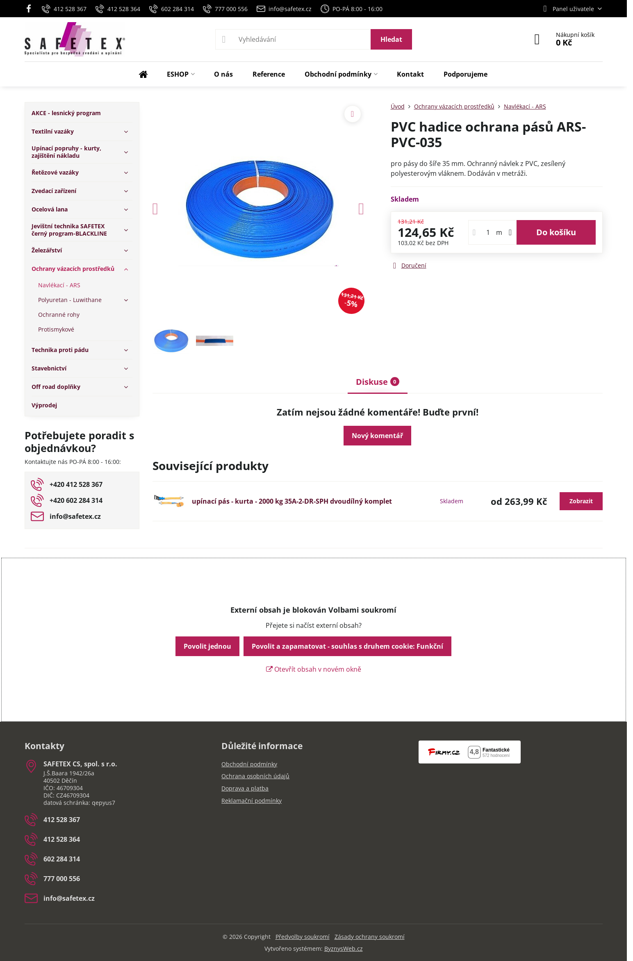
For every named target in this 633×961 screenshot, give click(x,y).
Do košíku (556, 232)
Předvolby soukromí (303, 937)
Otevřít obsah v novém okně (313, 669)
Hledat (391, 39)
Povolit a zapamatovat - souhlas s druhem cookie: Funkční (347, 646)
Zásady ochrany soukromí (370, 937)
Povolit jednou (207, 646)
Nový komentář (377, 435)
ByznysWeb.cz (343, 948)
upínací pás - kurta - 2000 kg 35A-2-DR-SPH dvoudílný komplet (292, 501)
